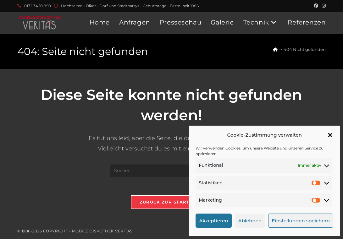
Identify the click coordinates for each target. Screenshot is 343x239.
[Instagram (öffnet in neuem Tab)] (323, 6)
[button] (330, 135)
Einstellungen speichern (301, 221)
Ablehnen (250, 221)
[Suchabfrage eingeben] (171, 171)
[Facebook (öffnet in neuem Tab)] (316, 6)
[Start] (275, 49)
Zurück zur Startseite (171, 202)
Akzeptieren (213, 221)
